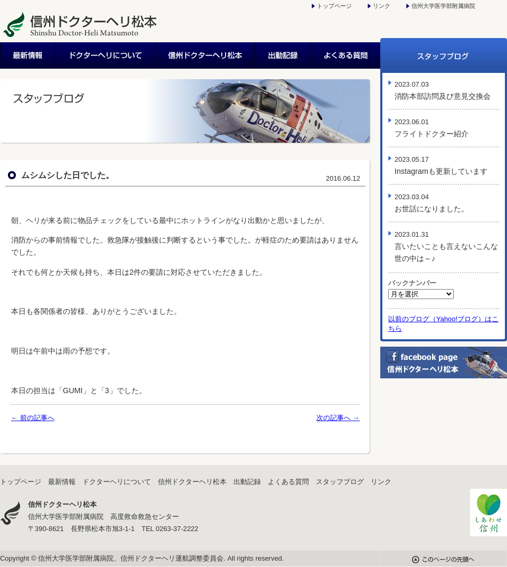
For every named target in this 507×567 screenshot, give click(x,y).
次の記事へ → (338, 418)
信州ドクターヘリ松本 (206, 55)
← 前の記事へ (32, 418)
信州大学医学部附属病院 (443, 6)
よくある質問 (345, 55)
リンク (381, 6)
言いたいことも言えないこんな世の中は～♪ (446, 246)
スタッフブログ (443, 55)
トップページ (334, 6)
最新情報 (28, 55)
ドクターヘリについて (106, 55)
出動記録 (283, 55)
